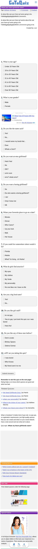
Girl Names (13, 10)
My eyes (7, 271)
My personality (9, 283)
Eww (5, 145)
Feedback (34, 10)
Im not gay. (8, 315)
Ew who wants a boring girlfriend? (16, 193)
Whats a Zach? (9, 149)
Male (5, 102)
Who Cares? (8, 225)
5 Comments (24, 10)
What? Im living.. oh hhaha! (14, 259)
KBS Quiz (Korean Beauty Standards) (14, 473)
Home (14, 544)
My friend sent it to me (12, 366)
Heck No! (7, 326)
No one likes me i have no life (14, 287)
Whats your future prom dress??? (14, 408)
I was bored (8, 358)
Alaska (6, 255)
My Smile (7, 279)
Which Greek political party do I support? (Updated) (19, 467)
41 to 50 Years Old (10, 82)
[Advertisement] (19, 44)
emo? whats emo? (10, 177)
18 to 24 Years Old (10, 70)
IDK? (6, 169)
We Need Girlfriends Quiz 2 (12, 392)
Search (19, 544)
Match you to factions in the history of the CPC (17, 470)
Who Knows (8, 362)
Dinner (6, 221)
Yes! (5, 133)
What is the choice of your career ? (15, 402)
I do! (5, 197)
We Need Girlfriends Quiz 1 (12, 396)
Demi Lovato (8, 338)
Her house (7, 237)
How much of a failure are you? (12, 476)
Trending (24, 544)
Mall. (5, 233)
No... (5, 137)
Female (6, 106)
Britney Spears (9, 342)
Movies (6, 217)
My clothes (8, 275)
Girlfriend (6, 10)
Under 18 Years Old (11, 66)
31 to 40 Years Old (10, 78)
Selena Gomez (9, 346)
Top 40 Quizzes (27, 122)
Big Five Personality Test (24, 536)
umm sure (7, 173)
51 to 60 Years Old (10, 86)
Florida (6, 251)
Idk (5, 205)
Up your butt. (8, 229)
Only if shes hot (9, 201)
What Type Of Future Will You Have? (23, 117)
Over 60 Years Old (10, 90)
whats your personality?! (11, 399)
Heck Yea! (7, 161)
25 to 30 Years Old (10, 74)
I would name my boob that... (14, 141)
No (5, 165)
